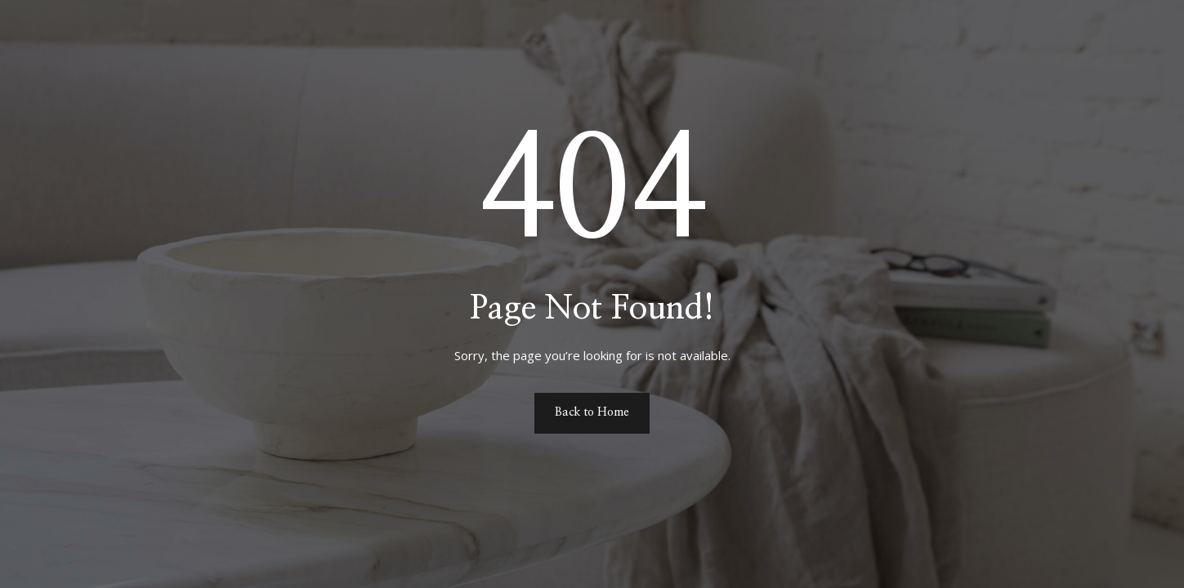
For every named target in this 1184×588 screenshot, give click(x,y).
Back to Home (592, 412)
